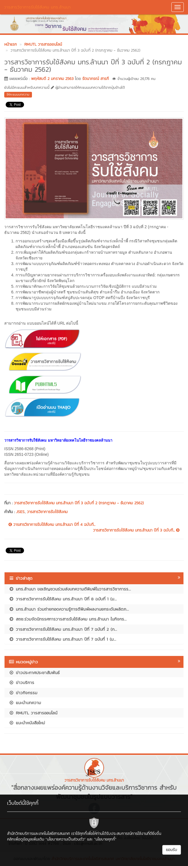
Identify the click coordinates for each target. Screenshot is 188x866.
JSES (20, 512)
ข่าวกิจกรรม (23, 692)
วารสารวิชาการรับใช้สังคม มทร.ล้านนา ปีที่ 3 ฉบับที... (136, 530)
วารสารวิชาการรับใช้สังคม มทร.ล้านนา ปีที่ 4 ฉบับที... (51, 525)
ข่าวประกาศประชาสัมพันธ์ (34, 672)
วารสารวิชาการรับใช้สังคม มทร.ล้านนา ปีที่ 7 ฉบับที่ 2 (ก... (63, 629)
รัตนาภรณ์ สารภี (95, 79)
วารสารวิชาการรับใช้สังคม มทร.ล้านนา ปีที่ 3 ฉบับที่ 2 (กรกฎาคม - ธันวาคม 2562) (79, 503)
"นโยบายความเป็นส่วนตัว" (66, 839)
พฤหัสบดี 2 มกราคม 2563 (52, 79)
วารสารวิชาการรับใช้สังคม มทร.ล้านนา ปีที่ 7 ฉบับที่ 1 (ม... (62, 639)
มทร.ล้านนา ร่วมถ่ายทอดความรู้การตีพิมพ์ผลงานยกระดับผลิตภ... (69, 609)
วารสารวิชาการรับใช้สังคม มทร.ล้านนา (37, 7)
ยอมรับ (171, 850)
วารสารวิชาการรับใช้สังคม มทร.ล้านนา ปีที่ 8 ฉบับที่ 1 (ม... (63, 599)
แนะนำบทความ (25, 702)
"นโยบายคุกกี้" (105, 839)
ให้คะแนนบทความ (18, 94)
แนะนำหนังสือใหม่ (27, 722)
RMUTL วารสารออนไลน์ (33, 713)
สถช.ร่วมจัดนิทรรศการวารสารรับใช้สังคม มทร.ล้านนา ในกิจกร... (68, 619)
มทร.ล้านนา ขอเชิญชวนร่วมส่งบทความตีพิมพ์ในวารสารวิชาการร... (70, 589)
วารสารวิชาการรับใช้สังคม (47, 512)
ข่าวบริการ (21, 682)
